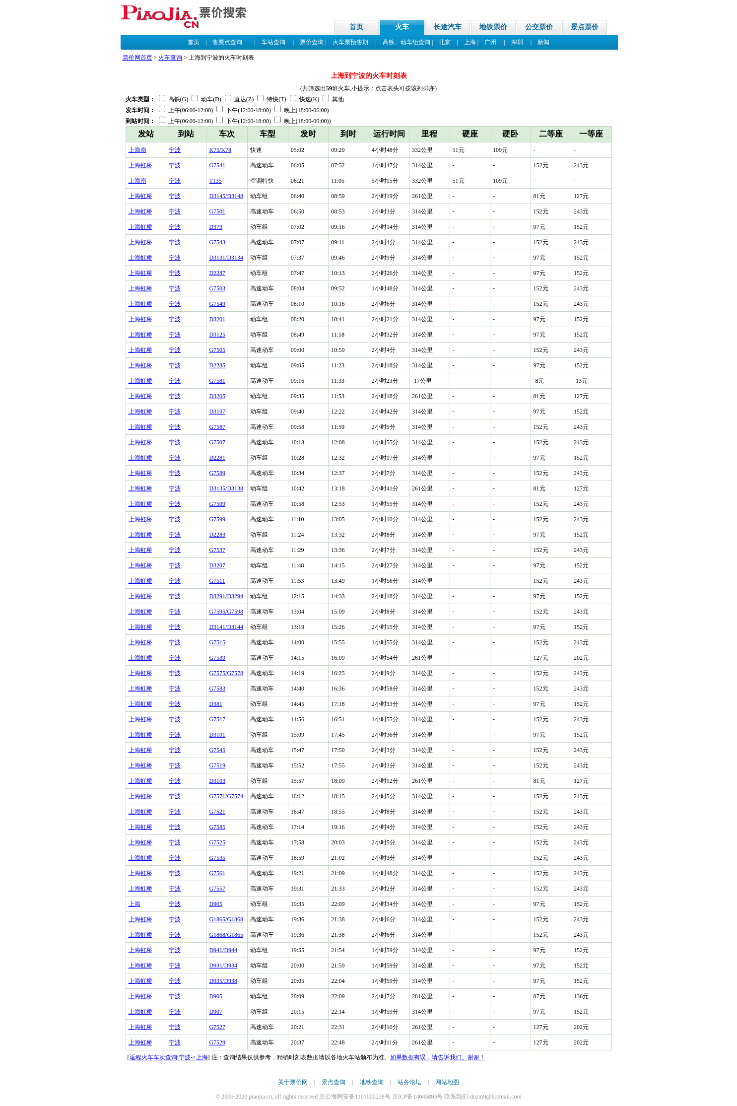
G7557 (217, 888)
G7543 (217, 242)
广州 (490, 42)
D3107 (217, 411)
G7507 (217, 442)
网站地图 (447, 1082)
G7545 (217, 750)
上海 (470, 42)
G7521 (217, 811)
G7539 (217, 657)
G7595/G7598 (226, 611)
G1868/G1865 (226, 934)
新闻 (543, 42)
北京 (445, 42)
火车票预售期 (350, 42)
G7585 (217, 827)
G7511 (217, 580)
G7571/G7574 (226, 796)
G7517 (217, 719)
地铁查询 (372, 1082)
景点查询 (333, 1082)
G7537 (217, 550)
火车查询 (170, 57)
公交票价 (539, 27)
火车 (402, 27)
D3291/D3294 (226, 596)
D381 (215, 703)
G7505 (217, 349)
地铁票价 (493, 27)
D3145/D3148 (226, 196)
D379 (215, 226)
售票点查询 (227, 42)
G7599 (217, 519)
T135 (215, 180)
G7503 (217, 288)
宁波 (175, 149)
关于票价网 (293, 1082)
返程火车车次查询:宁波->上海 (169, 1057)
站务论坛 (409, 1082)
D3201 (217, 319)
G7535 (217, 857)
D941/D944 (223, 950)
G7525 (217, 842)
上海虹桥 (140, 165)
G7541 (217, 165)
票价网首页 (137, 57)
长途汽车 (448, 27)
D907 (215, 1011)
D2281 (217, 457)
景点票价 (585, 27)
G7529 (217, 1042)
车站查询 (273, 42)
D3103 (217, 780)
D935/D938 (223, 980)
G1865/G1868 (226, 919)
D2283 (217, 534)
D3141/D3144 (226, 626)
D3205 (217, 396)
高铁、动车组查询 (406, 42)
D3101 (217, 734)
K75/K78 (220, 149)
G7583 (217, 688)
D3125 (217, 334)
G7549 (217, 303)
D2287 (217, 273)
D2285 (217, 365)
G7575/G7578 (226, 673)
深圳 (517, 42)
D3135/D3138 (226, 488)
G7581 (217, 380)
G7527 (217, 1027)
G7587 (217, 426)
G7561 (217, 873)
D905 (215, 903)
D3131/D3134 (226, 257)
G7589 (217, 473)
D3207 (217, 565)
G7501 (217, 211)
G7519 (217, 765)
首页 (356, 27)
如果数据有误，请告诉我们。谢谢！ (437, 1057)
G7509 (217, 503)
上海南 (137, 149)
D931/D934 (223, 965)
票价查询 (312, 42)
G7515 (217, 642)
